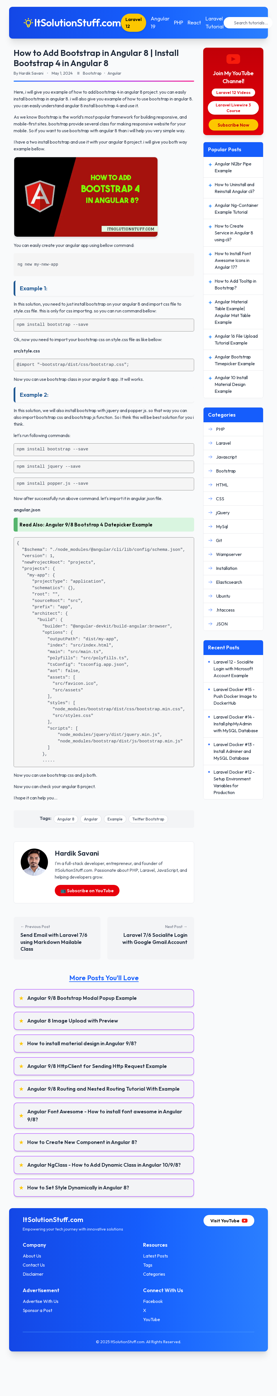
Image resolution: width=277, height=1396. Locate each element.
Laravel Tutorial (214, 22)
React (194, 22)
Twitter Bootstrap (148, 819)
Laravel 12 (133, 22)
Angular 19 (160, 22)
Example (115, 819)
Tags (147, 1265)
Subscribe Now (233, 125)
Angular (91, 819)
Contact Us (34, 1265)
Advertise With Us (40, 1301)
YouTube (151, 1319)
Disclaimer (33, 1274)
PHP (178, 22)
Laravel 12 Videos (233, 92)
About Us (32, 1256)
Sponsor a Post (37, 1310)
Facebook (153, 1301)
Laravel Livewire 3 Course (233, 107)
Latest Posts (155, 1256)
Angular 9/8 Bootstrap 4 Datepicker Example (99, 525)
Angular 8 (65, 819)
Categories (154, 1274)
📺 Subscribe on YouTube (87, 890)
